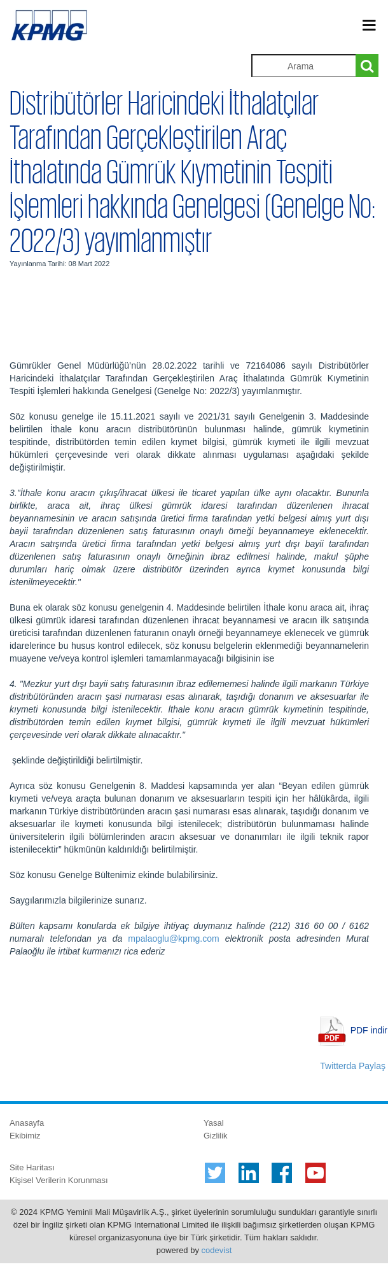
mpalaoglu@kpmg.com (173, 938)
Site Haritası (32, 1167)
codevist (217, 1250)
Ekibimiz (25, 1135)
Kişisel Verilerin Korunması (59, 1180)
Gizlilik (216, 1135)
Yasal (214, 1123)
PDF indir (368, 1030)
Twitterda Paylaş (352, 1066)
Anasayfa (27, 1123)
